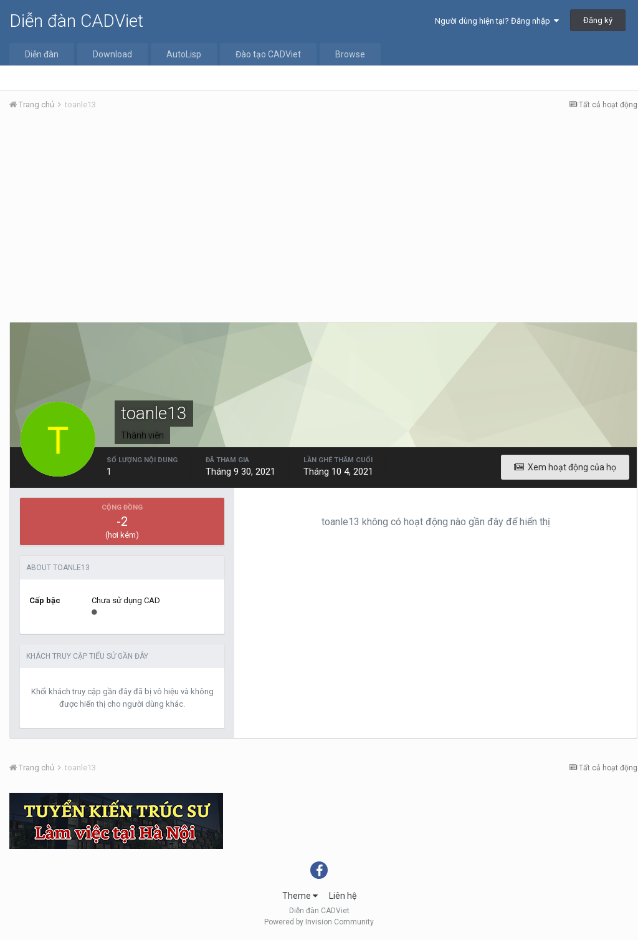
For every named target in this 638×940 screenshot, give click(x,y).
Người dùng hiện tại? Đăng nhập (497, 21)
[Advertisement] (323, 214)
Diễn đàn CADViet (76, 21)
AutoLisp (183, 54)
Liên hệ (342, 896)
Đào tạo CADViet (268, 54)
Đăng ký (597, 20)
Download (112, 54)
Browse (350, 54)
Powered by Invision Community (319, 922)
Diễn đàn (42, 54)
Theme (300, 896)
